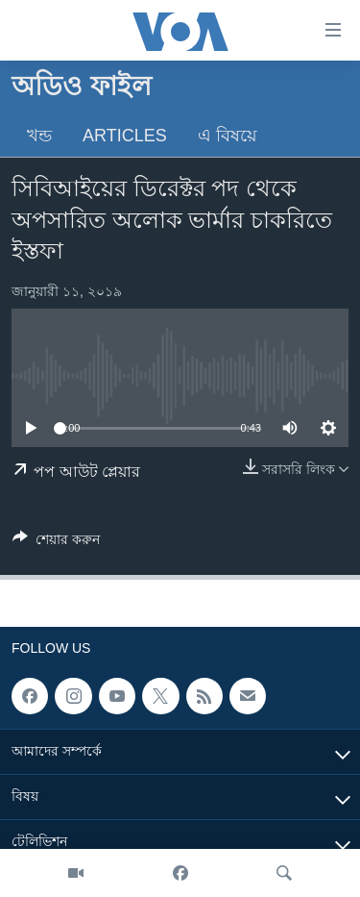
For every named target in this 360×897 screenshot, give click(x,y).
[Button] (56, 543)
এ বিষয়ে (227, 135)
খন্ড (39, 135)
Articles (125, 135)
